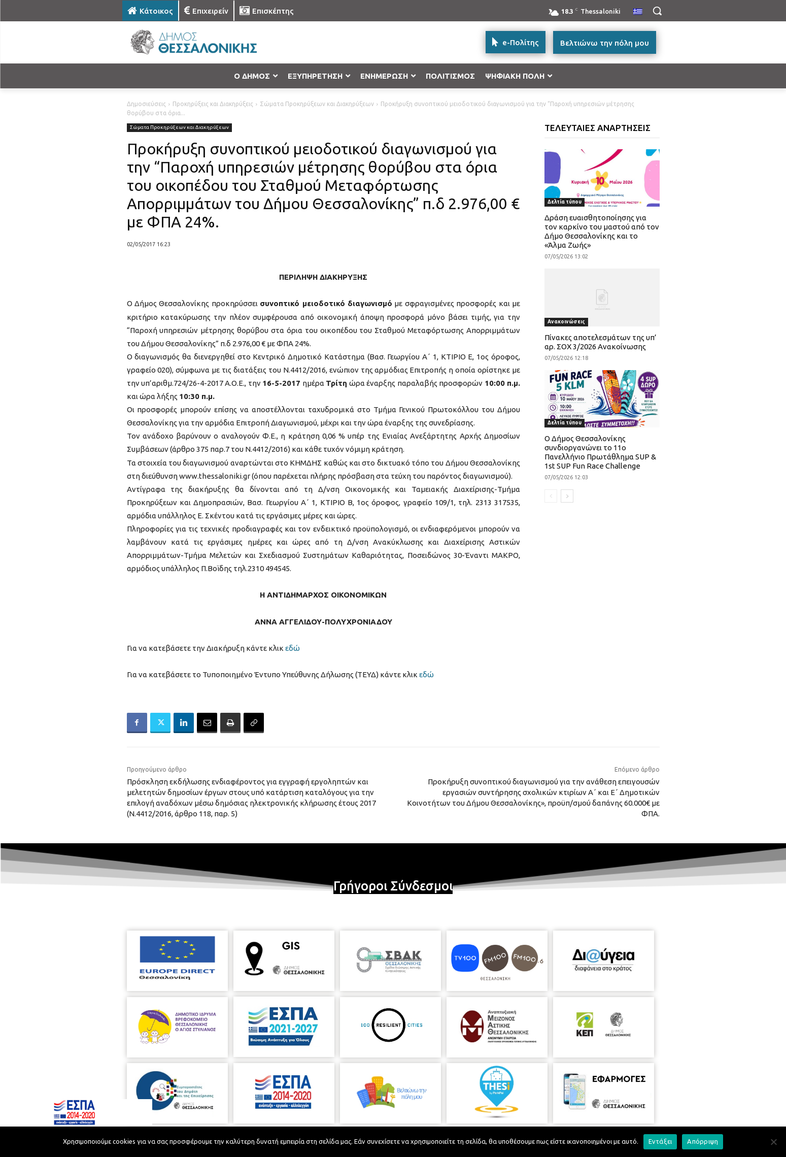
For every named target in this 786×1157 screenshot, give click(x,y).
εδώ (292, 648)
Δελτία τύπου (565, 202)
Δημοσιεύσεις (146, 104)
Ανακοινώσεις (566, 321)
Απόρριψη (702, 1141)
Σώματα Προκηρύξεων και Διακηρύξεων (317, 104)
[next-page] (567, 496)
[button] (657, 11)
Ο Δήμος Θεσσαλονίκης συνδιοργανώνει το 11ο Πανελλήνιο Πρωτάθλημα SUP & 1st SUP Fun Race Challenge (600, 452)
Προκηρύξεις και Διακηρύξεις (213, 104)
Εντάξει (660, 1141)
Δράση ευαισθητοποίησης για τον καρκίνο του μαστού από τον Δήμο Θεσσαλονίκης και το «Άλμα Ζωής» (601, 231)
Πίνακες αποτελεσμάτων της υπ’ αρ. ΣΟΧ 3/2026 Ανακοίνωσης (600, 342)
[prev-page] (550, 496)
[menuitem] (638, 12)
